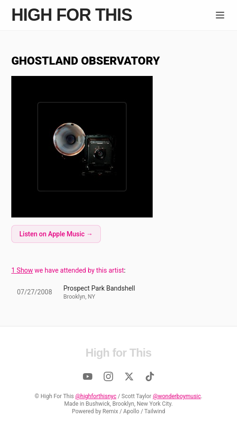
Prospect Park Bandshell (99, 288)
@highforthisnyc (95, 396)
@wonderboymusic (177, 396)
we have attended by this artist (67, 270)
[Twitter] (129, 376)
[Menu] (220, 15)
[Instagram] (108, 376)
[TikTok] (150, 376)
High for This (71, 15)
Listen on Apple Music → (56, 234)
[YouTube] (87, 376)
